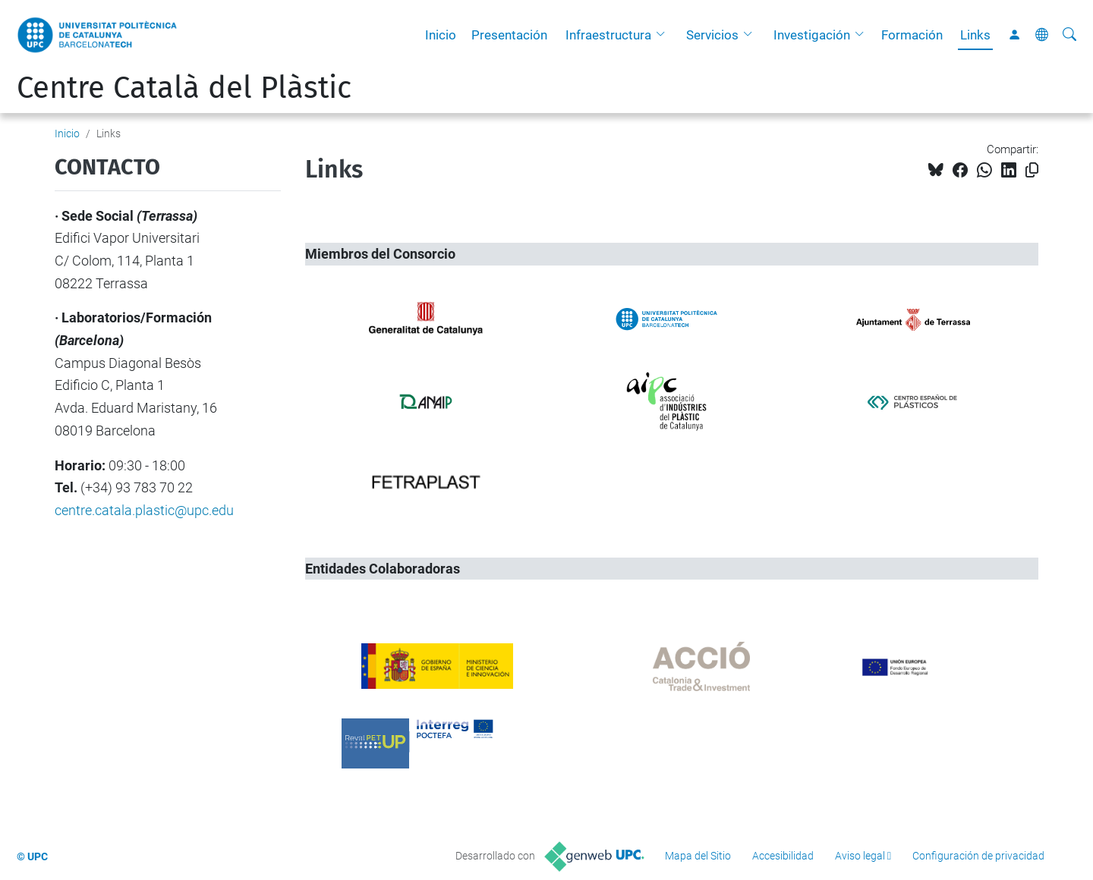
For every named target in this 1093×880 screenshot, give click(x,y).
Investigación (811, 34)
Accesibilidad (783, 856)
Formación (912, 34)
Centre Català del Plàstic (184, 88)
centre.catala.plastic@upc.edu (144, 510)
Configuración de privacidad (978, 856)
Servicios (712, 34)
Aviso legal (860, 856)
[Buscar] (1069, 35)
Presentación (509, 34)
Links (975, 34)
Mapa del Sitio (698, 856)
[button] (664, 35)
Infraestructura (608, 34)
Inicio (440, 34)
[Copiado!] (1031, 170)
